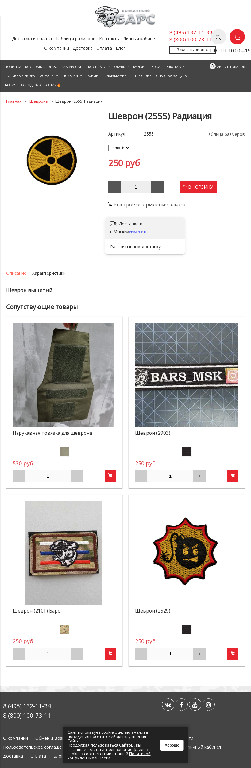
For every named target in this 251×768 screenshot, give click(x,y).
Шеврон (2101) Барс (36, 611)
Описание (16, 273)
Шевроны (38, 101)
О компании (56, 48)
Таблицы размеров (75, 38)
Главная (13, 101)
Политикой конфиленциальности (109, 756)
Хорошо (172, 745)
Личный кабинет (140, 38)
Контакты (109, 38)
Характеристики (49, 273)
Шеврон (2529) (152, 611)
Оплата (104, 48)
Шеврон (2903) (152, 433)
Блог (121, 48)
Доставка (83, 48)
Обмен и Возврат (53, 738)
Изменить (138, 232)
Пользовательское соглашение (36, 747)
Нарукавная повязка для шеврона (52, 433)
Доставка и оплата (32, 38)
